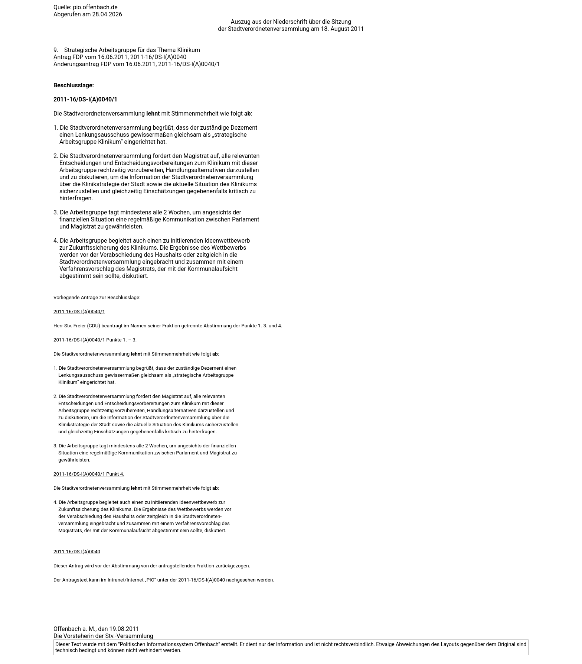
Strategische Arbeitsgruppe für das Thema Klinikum (132, 50)
